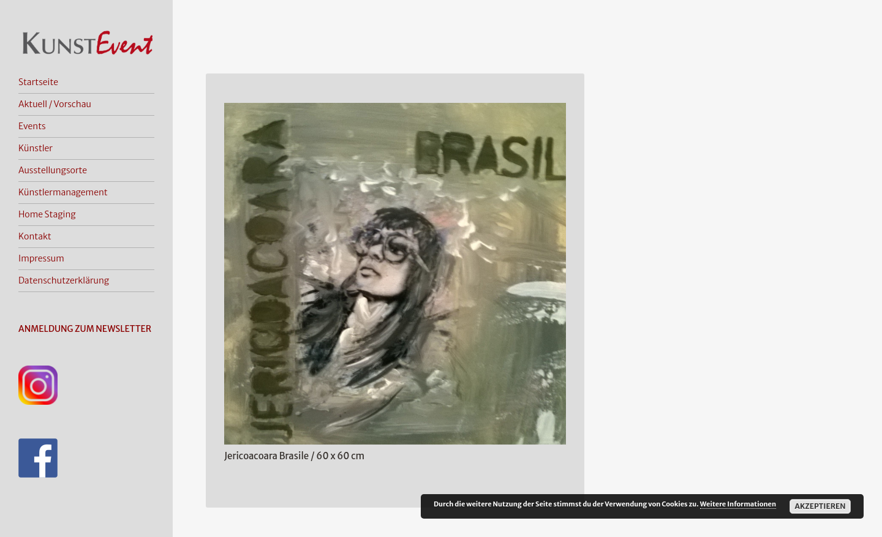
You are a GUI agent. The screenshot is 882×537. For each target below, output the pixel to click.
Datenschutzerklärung (63, 280)
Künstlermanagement (63, 192)
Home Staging (47, 214)
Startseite (38, 82)
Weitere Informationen (738, 504)
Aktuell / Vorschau (54, 104)
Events (32, 126)
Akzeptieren (819, 506)
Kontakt (34, 236)
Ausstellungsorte (52, 170)
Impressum (41, 258)
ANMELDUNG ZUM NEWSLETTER (84, 328)
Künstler (35, 148)
